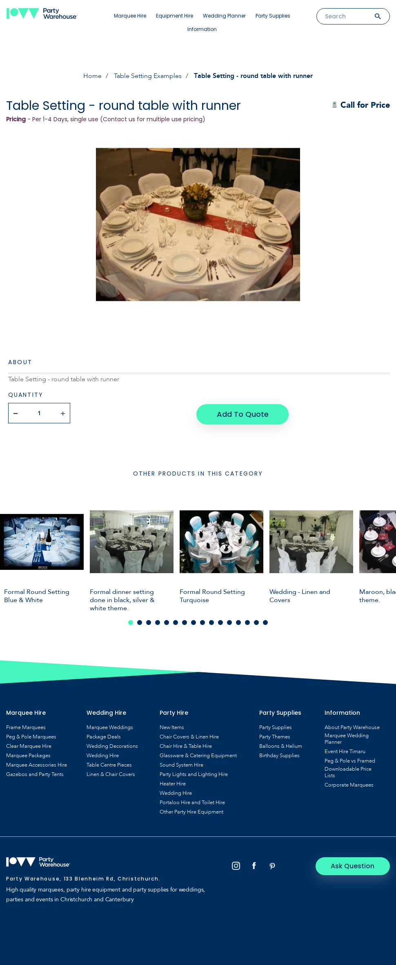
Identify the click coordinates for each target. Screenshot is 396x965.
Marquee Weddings (110, 726)
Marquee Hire (130, 15)
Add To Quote (242, 413)
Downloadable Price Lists (348, 771)
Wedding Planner (224, 15)
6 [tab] (175, 621)
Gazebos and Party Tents (35, 773)
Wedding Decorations (112, 745)
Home (92, 75)
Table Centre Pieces (109, 763)
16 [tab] (265, 621)
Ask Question (355, 864)
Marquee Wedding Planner (347, 737)
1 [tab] (130, 621)
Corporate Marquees (349, 783)
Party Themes (274, 735)
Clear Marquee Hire (28, 745)
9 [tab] (202, 621)
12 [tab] (229, 621)
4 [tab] (157, 621)
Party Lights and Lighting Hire (194, 773)
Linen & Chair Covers (111, 773)
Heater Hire (173, 782)
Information (202, 29)
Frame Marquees (26, 726)
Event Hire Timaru (345, 750)
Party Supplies (273, 15)
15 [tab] (256, 621)
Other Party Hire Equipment (191, 810)
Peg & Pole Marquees (31, 735)
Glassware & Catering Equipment (198, 754)
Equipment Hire (174, 15)
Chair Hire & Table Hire (186, 745)
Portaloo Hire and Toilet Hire (192, 801)
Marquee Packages (28, 754)
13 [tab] (238, 621)
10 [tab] (211, 621)
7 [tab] (184, 621)
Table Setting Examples (148, 75)
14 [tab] (247, 621)
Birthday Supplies (279, 754)
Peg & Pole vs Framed (350, 759)
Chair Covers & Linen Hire (189, 735)
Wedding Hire (103, 754)
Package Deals (104, 735)
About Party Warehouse (352, 726)
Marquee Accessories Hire (36, 763)
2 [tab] (139, 621)
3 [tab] (148, 621)
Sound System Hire (181, 763)
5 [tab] (166, 621)
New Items (172, 726)
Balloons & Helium (280, 745)
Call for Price (360, 105)
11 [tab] (220, 621)
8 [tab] (193, 621)
